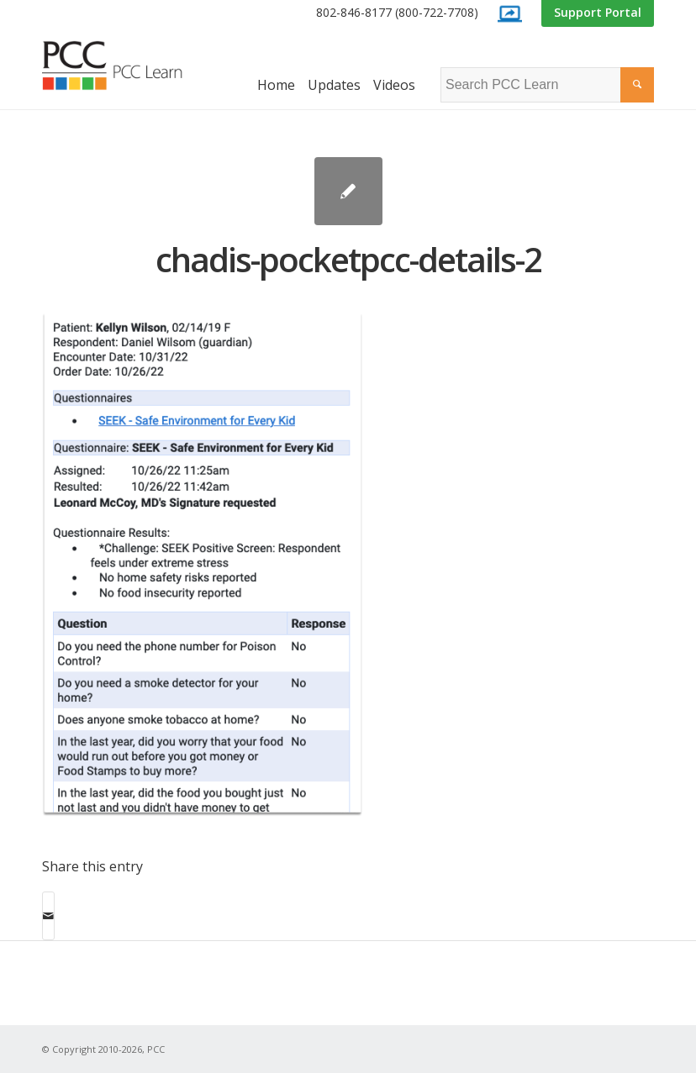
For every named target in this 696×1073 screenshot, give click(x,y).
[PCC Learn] (126, 65)
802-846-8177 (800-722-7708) (397, 12)
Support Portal (597, 12)
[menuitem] (397, 13)
